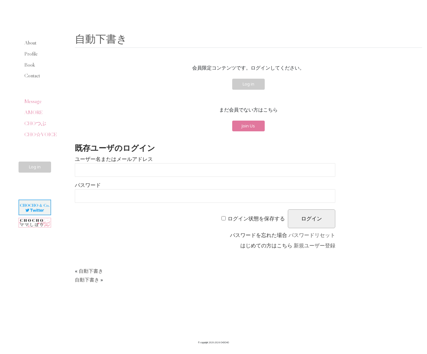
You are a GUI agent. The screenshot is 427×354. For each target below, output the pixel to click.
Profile (31, 53)
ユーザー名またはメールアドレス (114, 159)
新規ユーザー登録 (314, 245)
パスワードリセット (311, 235)
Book (29, 64)
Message (33, 101)
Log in (35, 167)
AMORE (33, 112)
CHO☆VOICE (40, 134)
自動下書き (101, 39)
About (30, 42)
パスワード (88, 185)
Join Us (248, 126)
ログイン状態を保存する (256, 218)
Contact (32, 75)
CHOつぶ (35, 123)
